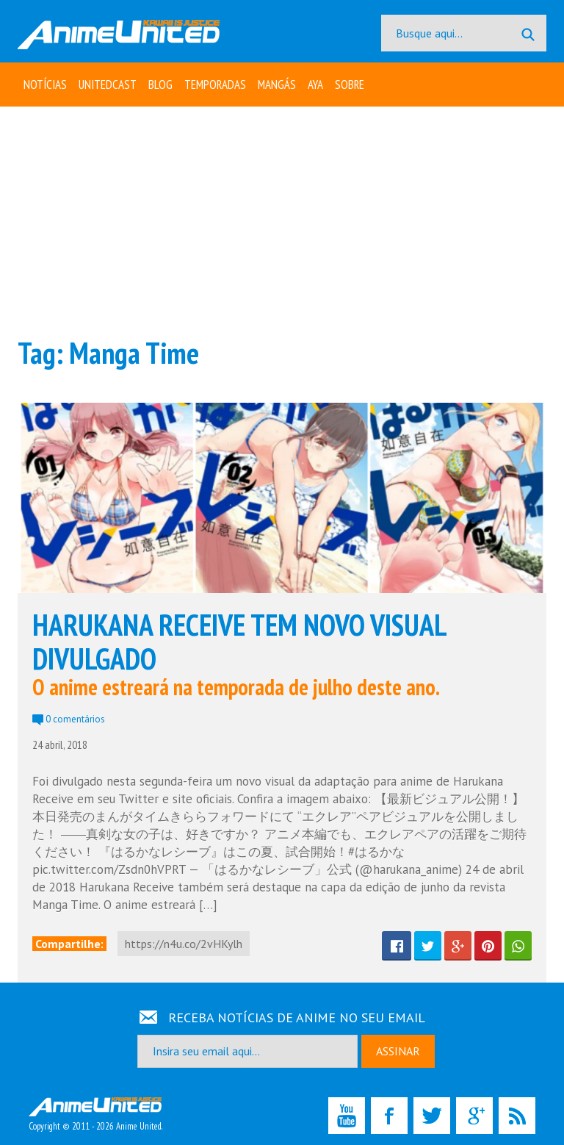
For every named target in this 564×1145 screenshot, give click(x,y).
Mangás (277, 84)
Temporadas (215, 84)
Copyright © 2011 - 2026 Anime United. (95, 1115)
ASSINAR (398, 1051)
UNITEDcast (108, 84)
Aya (315, 84)
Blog (160, 84)
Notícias (45, 84)
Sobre (349, 84)
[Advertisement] (282, 220)
